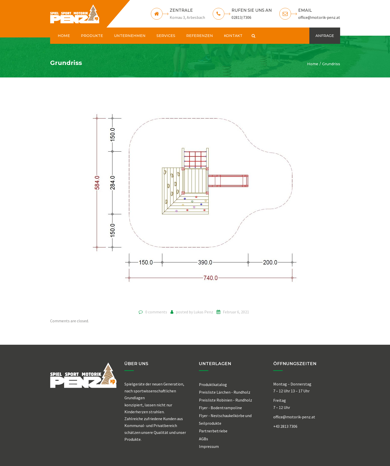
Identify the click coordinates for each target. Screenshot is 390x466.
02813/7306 (241, 17)
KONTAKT (233, 35)
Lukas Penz (203, 311)
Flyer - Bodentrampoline (220, 407)
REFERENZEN (199, 35)
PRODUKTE (92, 35)
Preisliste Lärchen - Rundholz (224, 392)
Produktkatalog (213, 384)
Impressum (209, 446)
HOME (64, 35)
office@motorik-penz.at (319, 17)
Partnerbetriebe (213, 430)
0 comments (156, 311)
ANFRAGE (324, 35)
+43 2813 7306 (285, 426)
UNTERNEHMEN (130, 35)
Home (312, 64)
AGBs (203, 438)
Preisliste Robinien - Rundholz (225, 400)
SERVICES (165, 35)
